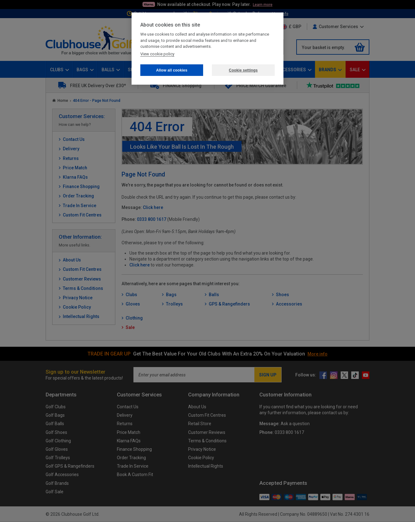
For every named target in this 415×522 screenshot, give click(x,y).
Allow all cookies (171, 70)
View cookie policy (157, 54)
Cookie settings (243, 70)
